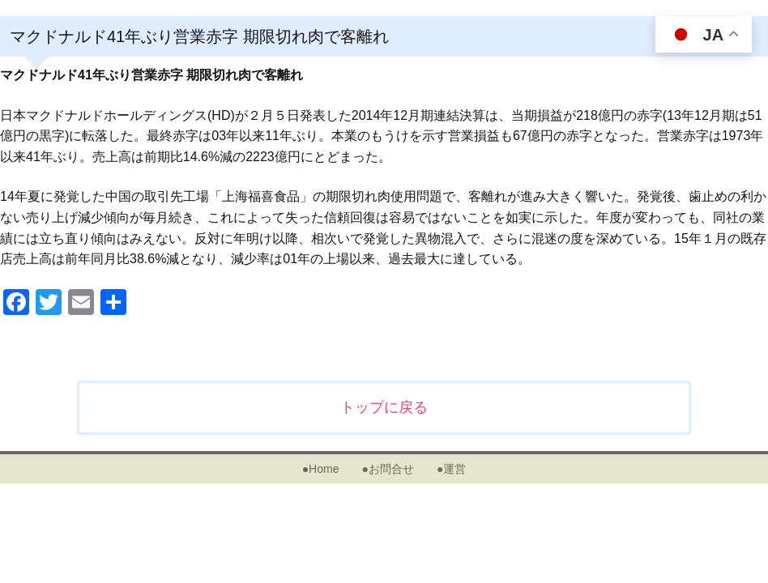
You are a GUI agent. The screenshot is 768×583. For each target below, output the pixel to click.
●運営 (451, 468)
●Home (320, 468)
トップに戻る (384, 407)
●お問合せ (387, 468)
